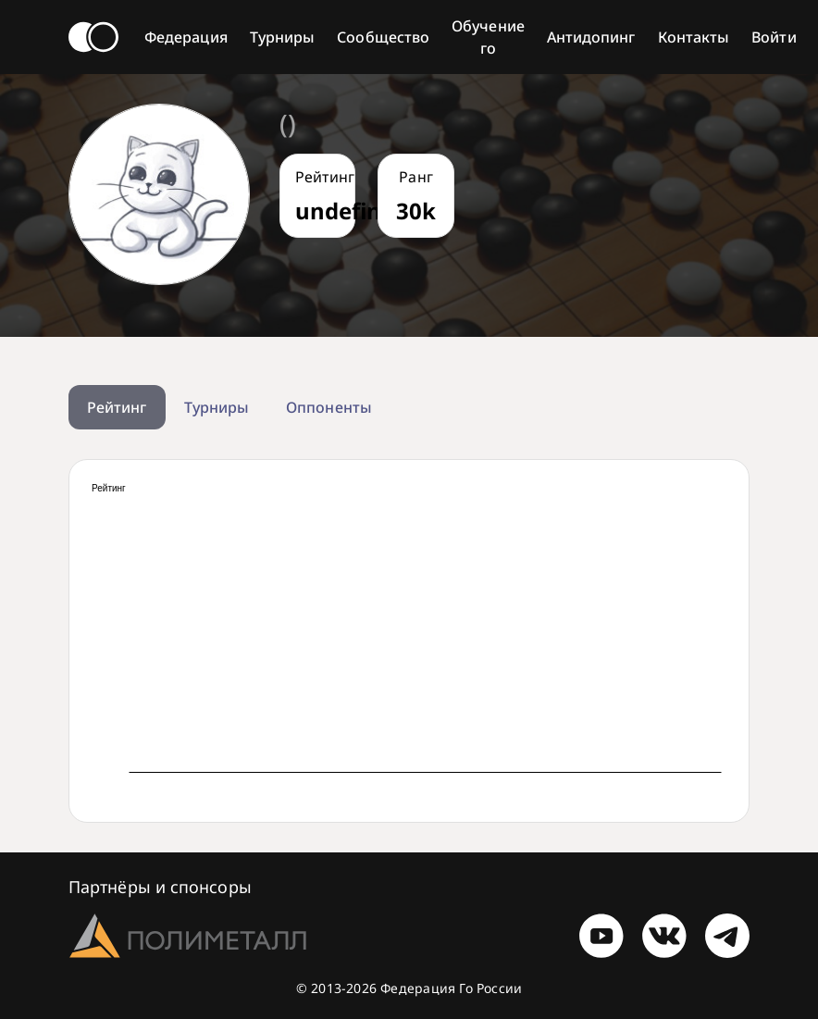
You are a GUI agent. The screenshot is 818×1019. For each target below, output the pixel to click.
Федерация (186, 37)
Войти (773, 37)
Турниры (283, 37)
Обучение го (488, 37)
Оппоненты (329, 407)
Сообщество (383, 37)
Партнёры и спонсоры (160, 887)
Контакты (694, 37)
